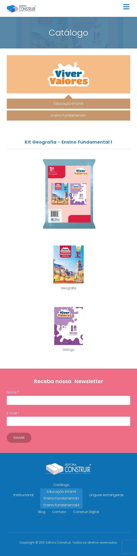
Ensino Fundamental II (61, 505)
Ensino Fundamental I (61, 498)
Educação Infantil (61, 491)
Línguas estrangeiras (106, 495)
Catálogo (61, 484)
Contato (59, 511)
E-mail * (68, 418)
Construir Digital (86, 511)
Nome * (68, 397)
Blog (41, 511)
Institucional (23, 495)
